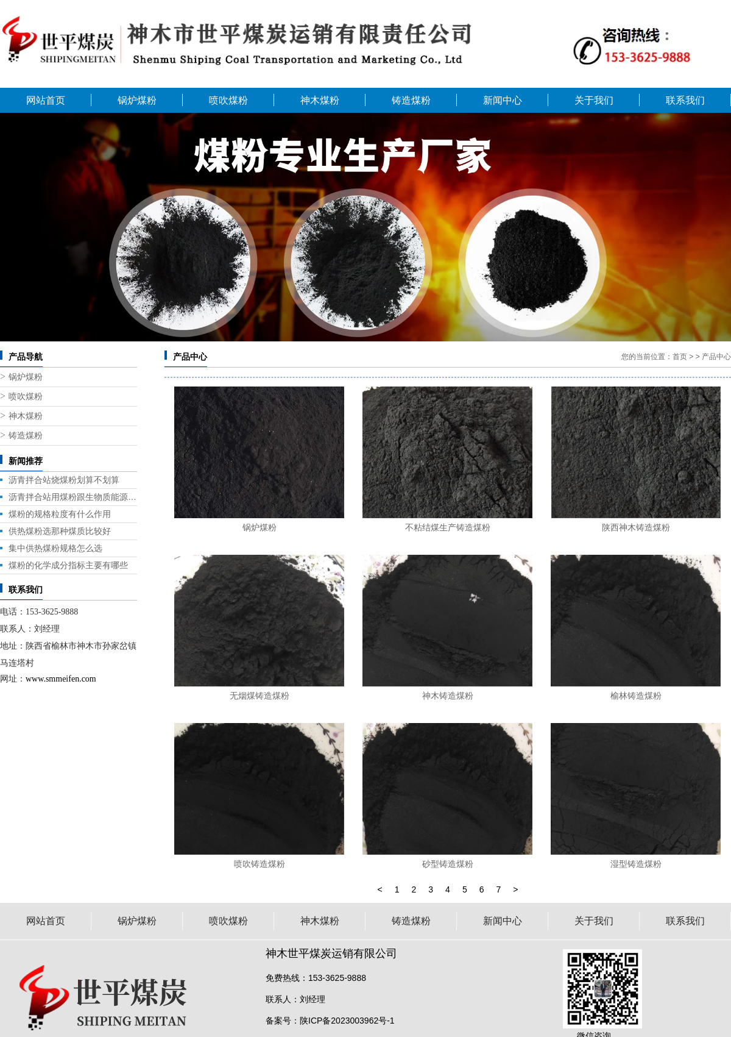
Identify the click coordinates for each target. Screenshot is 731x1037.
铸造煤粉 (411, 100)
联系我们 (685, 100)
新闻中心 (502, 100)
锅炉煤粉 (137, 100)
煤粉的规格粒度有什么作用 (60, 514)
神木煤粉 (319, 100)
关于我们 (593, 100)
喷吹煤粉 (228, 100)
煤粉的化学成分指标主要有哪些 (68, 565)
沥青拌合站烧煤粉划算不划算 (64, 480)
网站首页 (45, 100)
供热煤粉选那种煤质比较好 (60, 531)
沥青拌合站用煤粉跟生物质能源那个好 (73, 497)
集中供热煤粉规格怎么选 (55, 548)
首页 (680, 356)
